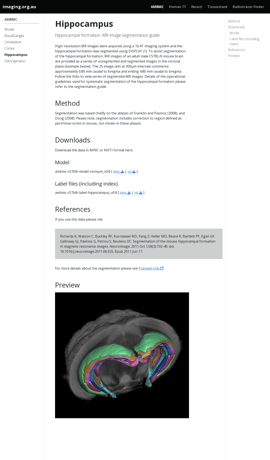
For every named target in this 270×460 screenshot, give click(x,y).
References (236, 49)
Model (234, 33)
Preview (234, 55)
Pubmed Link (151, 268)
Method (234, 21)
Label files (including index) (244, 41)
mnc (118, 171)
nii (132, 171)
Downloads (236, 27)
